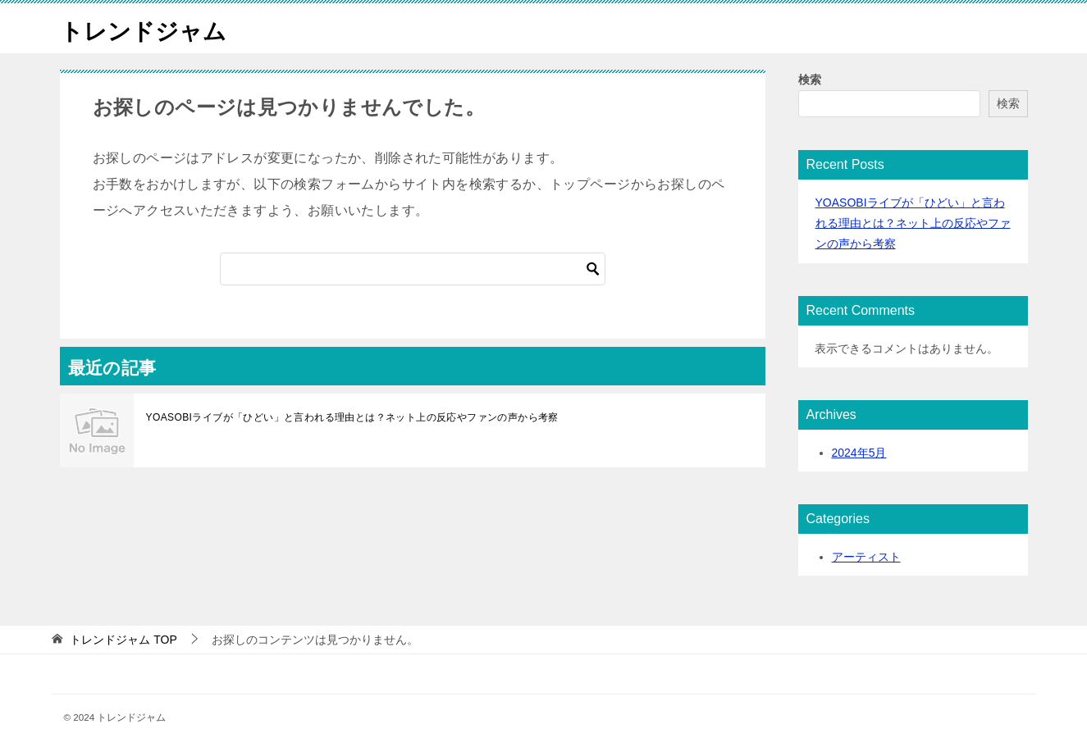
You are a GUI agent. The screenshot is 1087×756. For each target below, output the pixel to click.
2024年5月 (859, 452)
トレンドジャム (149, 28)
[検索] (412, 269)
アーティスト (866, 556)
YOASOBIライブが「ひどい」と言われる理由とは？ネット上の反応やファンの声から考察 (352, 417)
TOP (123, 639)
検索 (809, 79)
